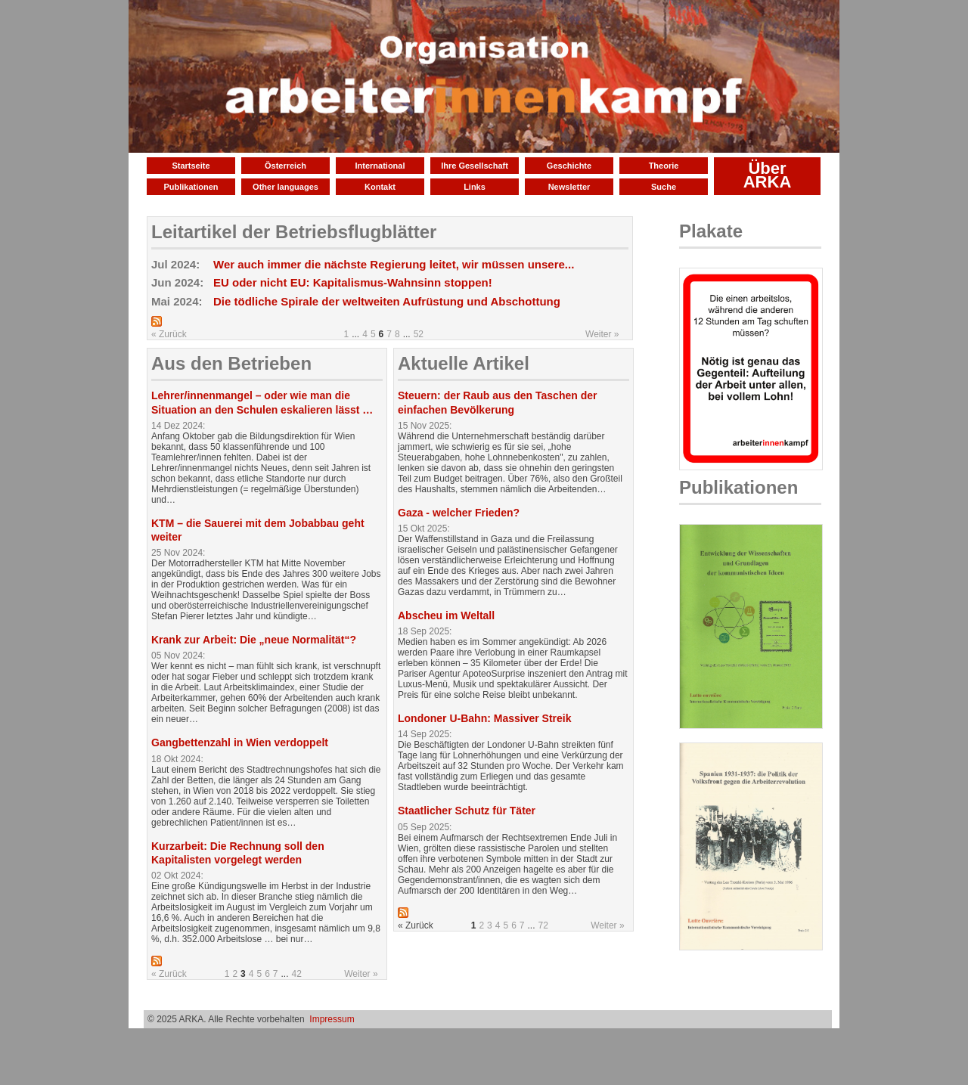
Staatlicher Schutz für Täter (466, 810)
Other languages (285, 186)
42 (297, 974)
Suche (663, 186)
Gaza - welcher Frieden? (459, 513)
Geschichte (569, 165)
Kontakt (380, 186)
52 (419, 334)
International (380, 165)
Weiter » (602, 334)
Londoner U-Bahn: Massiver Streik (485, 718)
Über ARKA (767, 175)
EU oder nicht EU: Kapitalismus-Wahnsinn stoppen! (352, 282)
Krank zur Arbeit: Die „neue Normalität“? (253, 640)
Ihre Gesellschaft (474, 165)
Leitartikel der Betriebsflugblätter (293, 232)
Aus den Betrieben (231, 363)
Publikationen (190, 186)
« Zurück (169, 334)
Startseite (190, 165)
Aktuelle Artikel (463, 363)
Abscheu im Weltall (446, 615)
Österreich (285, 165)
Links (475, 186)
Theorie (664, 165)
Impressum (331, 1019)
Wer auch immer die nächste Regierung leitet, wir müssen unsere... (393, 264)
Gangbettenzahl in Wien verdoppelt (239, 742)
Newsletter (569, 186)
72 (543, 925)
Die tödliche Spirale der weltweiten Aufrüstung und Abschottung (386, 301)
